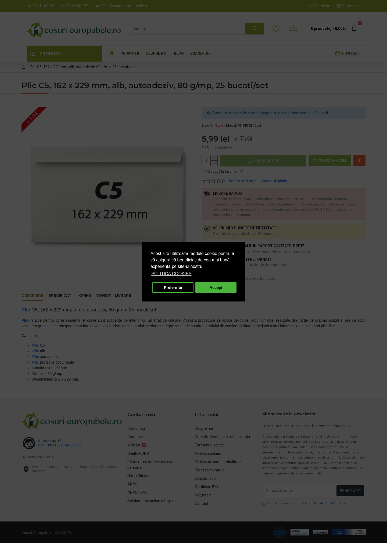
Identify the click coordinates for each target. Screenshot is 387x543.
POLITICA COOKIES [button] (171, 273)
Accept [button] (216, 287)
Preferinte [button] (173, 287)
